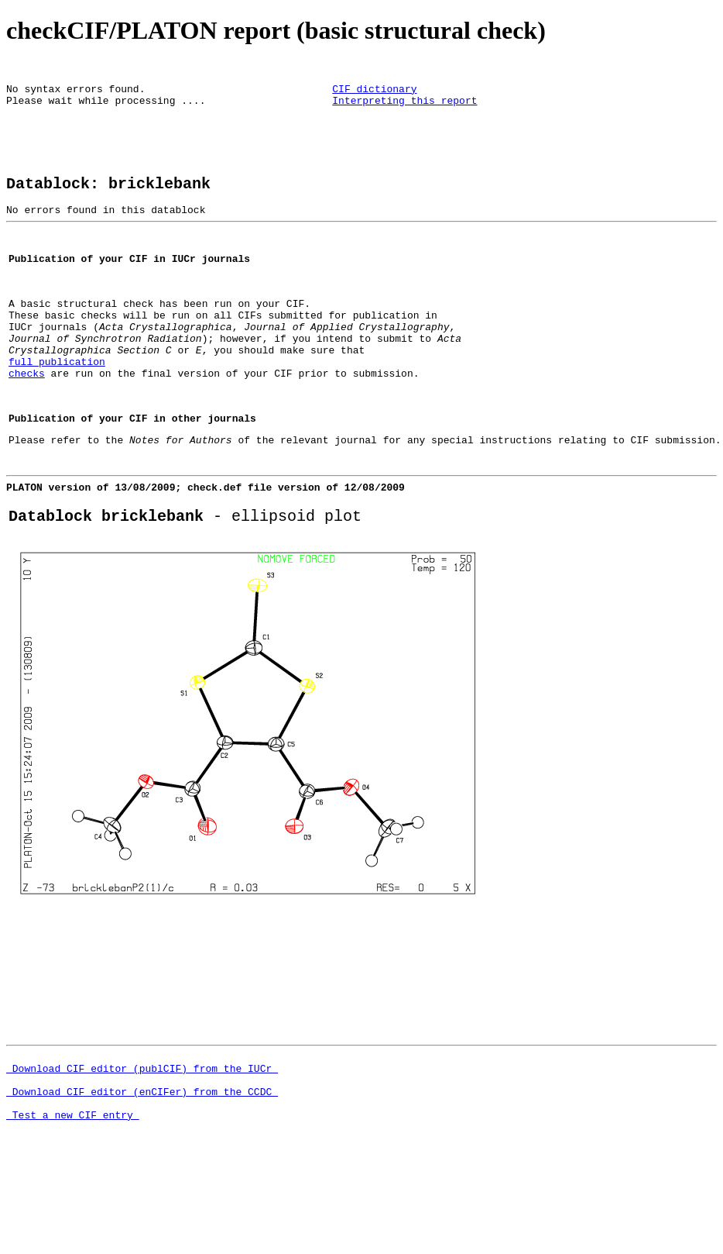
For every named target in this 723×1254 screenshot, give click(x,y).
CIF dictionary (374, 93)
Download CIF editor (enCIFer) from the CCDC (142, 1181)
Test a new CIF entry (72, 1209)
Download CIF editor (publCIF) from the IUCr (142, 1153)
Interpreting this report (404, 107)
